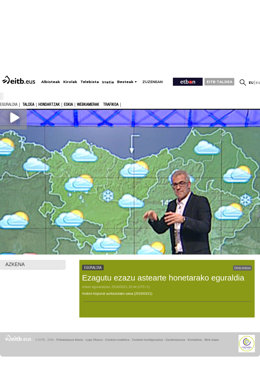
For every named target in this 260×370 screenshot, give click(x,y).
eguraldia (8, 104)
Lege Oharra (94, 339)
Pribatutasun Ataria (69, 339)
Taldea (28, 105)
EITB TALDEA (219, 82)
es (258, 83)
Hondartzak (49, 105)
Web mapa (211, 339)
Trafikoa (110, 105)
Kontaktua (195, 339)
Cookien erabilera (117, 339)
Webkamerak (88, 105)
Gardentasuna (175, 339)
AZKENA (15, 264)
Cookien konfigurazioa (147, 339)
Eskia (68, 105)
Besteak (125, 82)
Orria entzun (242, 268)
